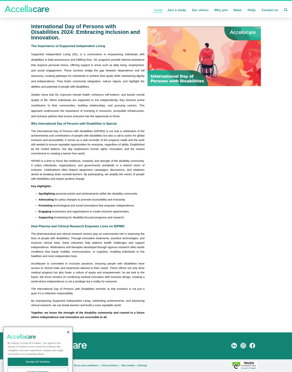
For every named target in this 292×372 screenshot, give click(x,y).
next (54, 328)
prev (29, 328)
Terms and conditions (86, 365)
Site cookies (128, 365)
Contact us (270, 10)
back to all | (15, 328)
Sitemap (142, 365)
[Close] (68, 336)
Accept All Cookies (38, 365)
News (238, 10)
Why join (221, 10)
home (158, 10)
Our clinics (200, 10)
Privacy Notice (109, 365)
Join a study (176, 10)
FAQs (252, 10)
